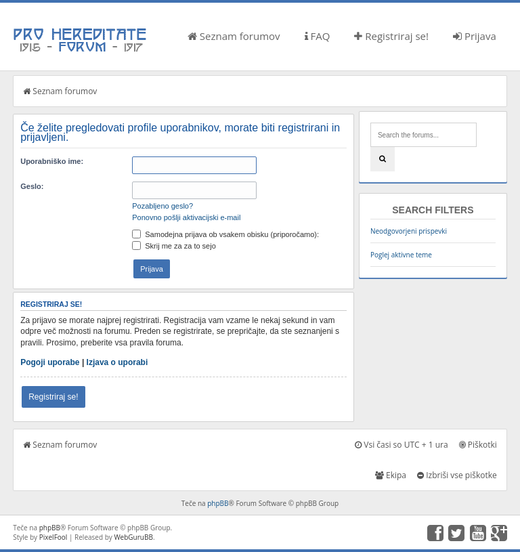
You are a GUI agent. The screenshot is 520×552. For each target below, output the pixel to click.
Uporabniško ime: (51, 161)
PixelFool (53, 537)
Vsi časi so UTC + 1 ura (401, 444)
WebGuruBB (133, 537)
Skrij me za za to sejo (174, 246)
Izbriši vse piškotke (457, 475)
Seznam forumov (234, 36)
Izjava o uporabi (117, 362)
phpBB (217, 503)
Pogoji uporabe (49, 362)
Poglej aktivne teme (401, 254)
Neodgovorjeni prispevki (408, 231)
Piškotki (478, 444)
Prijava (474, 36)
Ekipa (390, 475)
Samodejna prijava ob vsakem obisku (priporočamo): (225, 234)
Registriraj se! (391, 36)
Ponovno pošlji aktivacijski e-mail (186, 217)
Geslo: (31, 186)
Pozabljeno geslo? (162, 206)
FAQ (317, 36)
